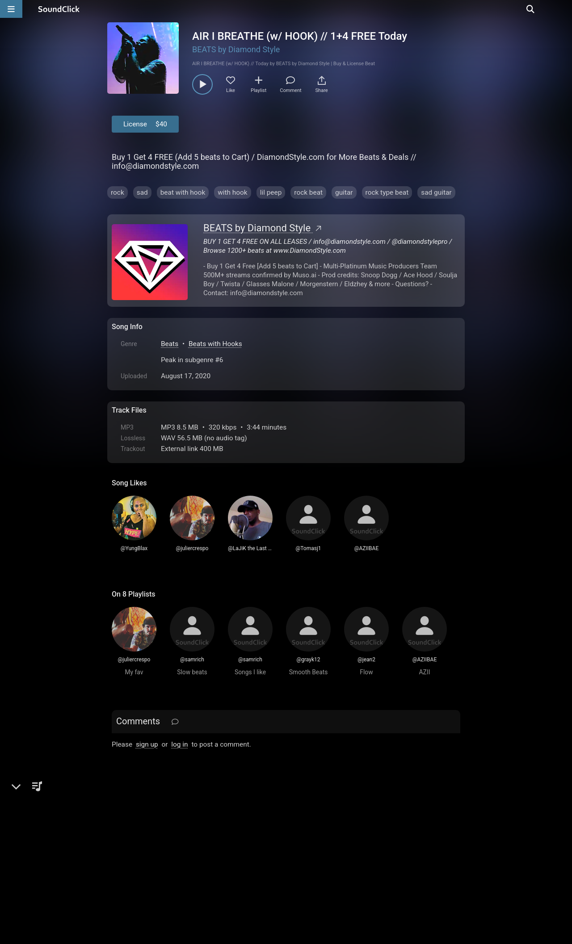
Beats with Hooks (215, 344)
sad (142, 192)
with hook (232, 192)
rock (117, 192)
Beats (169, 344)
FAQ (149, 843)
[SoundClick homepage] (59, 9)
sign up (147, 744)
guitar (344, 192)
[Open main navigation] (11, 9)
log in (179, 744)
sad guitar (436, 192)
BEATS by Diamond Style (236, 49)
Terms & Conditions (194, 843)
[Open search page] (563, 9)
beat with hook (183, 192)
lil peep (271, 192)
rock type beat (387, 192)
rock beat (308, 192)
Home (125, 843)
